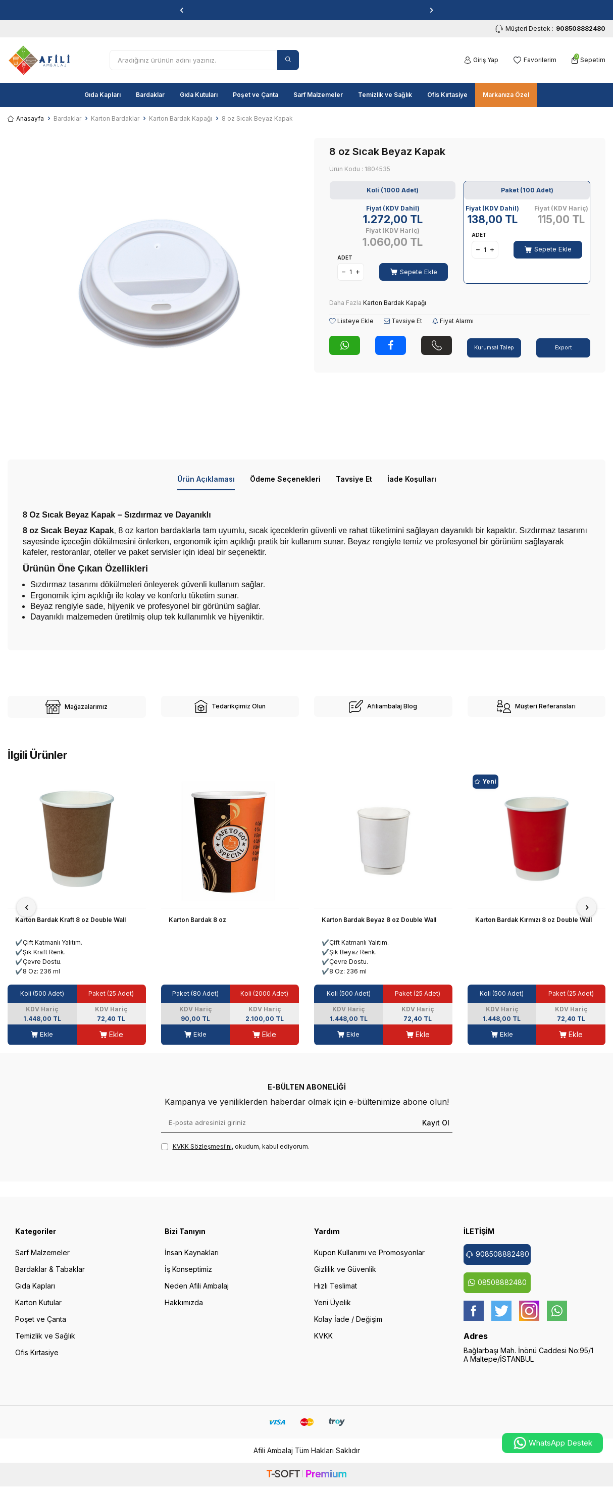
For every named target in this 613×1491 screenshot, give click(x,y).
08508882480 (497, 1289)
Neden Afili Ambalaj (197, 1293)
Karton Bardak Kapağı (180, 118)
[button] (181, 10)
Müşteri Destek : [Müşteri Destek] (550, 29)
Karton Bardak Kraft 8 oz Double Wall (70, 927)
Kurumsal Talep (494, 343)
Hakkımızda (184, 1309)
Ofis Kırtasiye (447, 94)
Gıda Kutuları (199, 94)
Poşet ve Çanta (255, 94)
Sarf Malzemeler (318, 94)
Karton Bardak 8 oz (197, 927)
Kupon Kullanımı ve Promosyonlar (369, 1259)
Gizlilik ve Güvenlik (345, 1276)
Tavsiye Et (403, 321)
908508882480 (497, 1261)
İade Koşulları (411, 479)
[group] (153, 283)
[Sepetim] (588, 60)
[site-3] (383, 710)
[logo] (39, 60)
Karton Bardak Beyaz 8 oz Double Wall (379, 927)
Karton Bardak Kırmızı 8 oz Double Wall (533, 927)
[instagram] (529, 1318)
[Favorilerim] (535, 60)
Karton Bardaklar (115, 118)
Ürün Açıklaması (206, 479)
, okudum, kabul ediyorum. (235, 1154)
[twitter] (501, 1318)
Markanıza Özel (506, 94)
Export (563, 343)
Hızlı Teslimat (335, 1293)
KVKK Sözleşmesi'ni (202, 1153)
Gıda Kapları (102, 94)
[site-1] (77, 710)
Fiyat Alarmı (453, 321)
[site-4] (537, 710)
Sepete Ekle (413, 271)
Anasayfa (26, 118)
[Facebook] (474, 1318)
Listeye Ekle (351, 321)
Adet (344, 257)
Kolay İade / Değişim (348, 1326)
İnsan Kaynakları (192, 1259)
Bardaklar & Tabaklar (50, 1276)
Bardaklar (150, 94)
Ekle (42, 1041)
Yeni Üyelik (332, 1309)
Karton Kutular (38, 1309)
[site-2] (230, 710)
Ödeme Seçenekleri (285, 479)
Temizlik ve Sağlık (385, 94)
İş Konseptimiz (188, 1276)
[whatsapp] (557, 1318)
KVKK (323, 1343)
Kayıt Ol (435, 1129)
